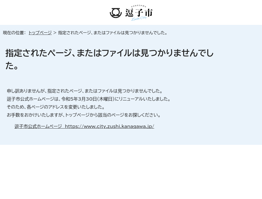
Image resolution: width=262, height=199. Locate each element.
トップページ (40, 33)
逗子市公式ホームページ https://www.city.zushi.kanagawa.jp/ (84, 126)
